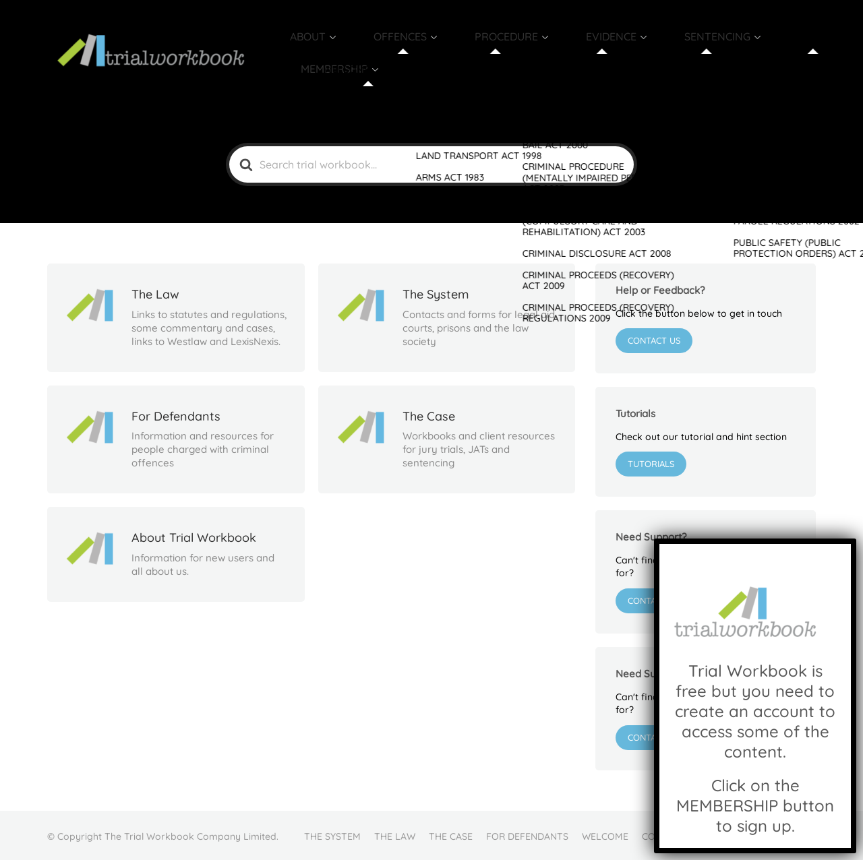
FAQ (708, 834)
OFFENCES (411, 52)
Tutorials (651, 462)
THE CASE (451, 834)
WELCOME (605, 834)
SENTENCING (673, 52)
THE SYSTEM (332, 834)
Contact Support (668, 598)
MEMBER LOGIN (767, 834)
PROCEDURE (499, 52)
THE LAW (394, 834)
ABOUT (337, 52)
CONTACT (664, 834)
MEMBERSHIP (768, 52)
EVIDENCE (585, 52)
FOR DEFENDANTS (527, 834)
